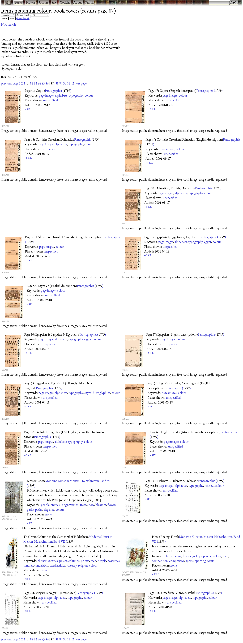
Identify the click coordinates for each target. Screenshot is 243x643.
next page (81, 83)
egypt (207, 241)
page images (46, 95)
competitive (176, 561)
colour (89, 95)
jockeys (197, 556)
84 (39, 83)
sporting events (204, 561)
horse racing (173, 556)
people (45, 504)
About (77, 2)
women (74, 504)
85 (43, 83)
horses (187, 556)
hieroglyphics (101, 392)
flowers (111, 504)
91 (68, 83)
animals (55, 504)
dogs (65, 504)
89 (60, 83)
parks (30, 509)
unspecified (50, 100)
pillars (63, 561)
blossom (100, 504)
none (48, 514)
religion (83, 565)
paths (38, 509)
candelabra (41, 565)
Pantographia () (58, 90)
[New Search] (23, 18)
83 (35, 83)
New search (8, 24)
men (93, 561)
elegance (49, 509)
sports (190, 561)
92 (72, 83)
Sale (53, 2)
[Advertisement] (59, 31)
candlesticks (57, 565)
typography (76, 95)
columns (73, 561)
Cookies (65, 2)
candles (28, 565)
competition (160, 561)
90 (64, 83)
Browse (30, 2)
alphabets (61, 95)
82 (31, 83)
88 (57, 83)
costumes (114, 561)
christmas (44, 561)
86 (47, 83)
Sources (43, 2)
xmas (54, 561)
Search (89, 2)
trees (83, 504)
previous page (9, 83)
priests (85, 561)
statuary (72, 565)
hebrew (209, 485)
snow (90, 504)
